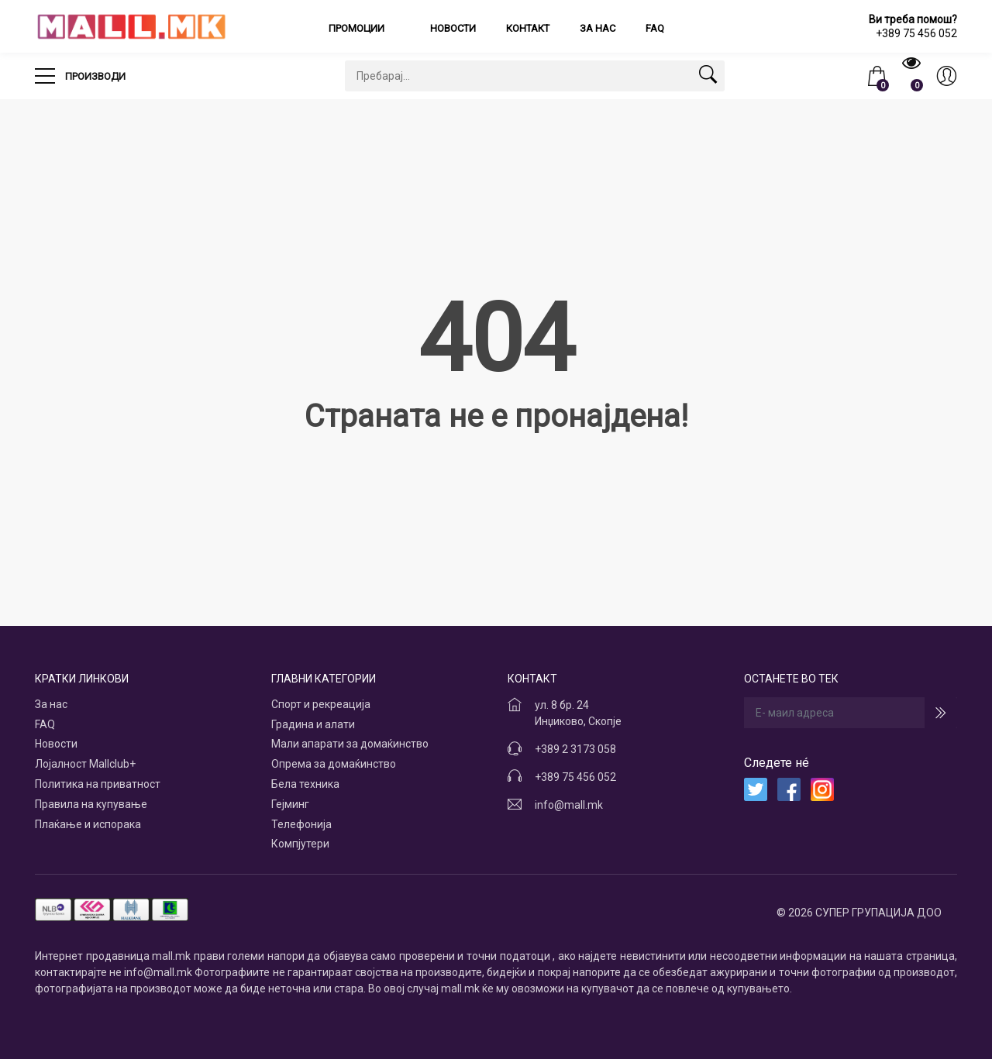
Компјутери (300, 843)
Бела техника (305, 784)
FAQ (655, 28)
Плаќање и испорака (88, 824)
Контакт (527, 28)
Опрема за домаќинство (333, 764)
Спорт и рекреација (320, 704)
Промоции (358, 28)
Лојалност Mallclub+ (85, 764)
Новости (453, 28)
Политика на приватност (97, 784)
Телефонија (301, 824)
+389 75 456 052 (575, 777)
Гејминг (290, 804)
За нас (597, 28)
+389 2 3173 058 (575, 749)
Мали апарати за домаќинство (350, 744)
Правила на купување (91, 804)
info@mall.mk (569, 805)
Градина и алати (313, 724)
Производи (80, 71)
